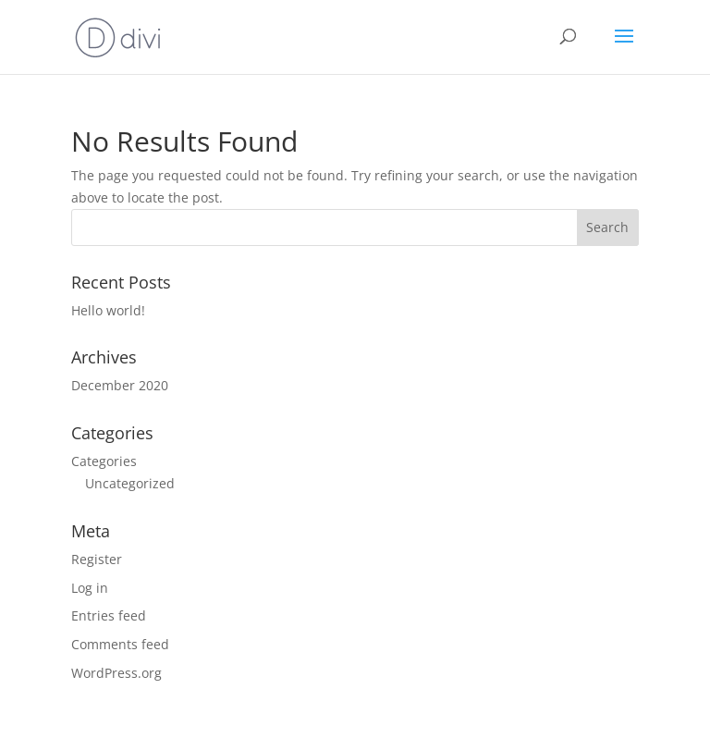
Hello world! (108, 310)
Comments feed (120, 644)
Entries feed (108, 615)
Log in (89, 588)
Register (96, 559)
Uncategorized (130, 483)
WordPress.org (116, 673)
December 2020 (119, 385)
